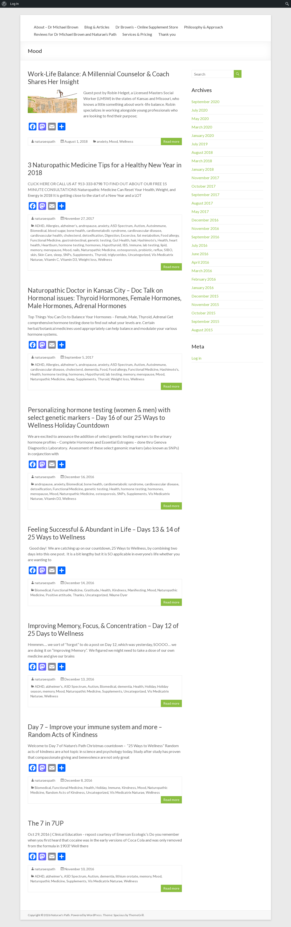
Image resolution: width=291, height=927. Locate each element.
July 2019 (199, 144)
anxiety (102, 141)
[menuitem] (4, 4)
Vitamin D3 (68, 259)
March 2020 (202, 127)
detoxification (92, 235)
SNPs (67, 255)
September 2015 (205, 321)
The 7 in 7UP (46, 823)
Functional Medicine (45, 240)
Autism (139, 226)
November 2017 (205, 177)
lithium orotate (127, 876)
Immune (135, 245)
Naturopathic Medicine (98, 250)
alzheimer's (69, 226)
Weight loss (87, 259)
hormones (93, 245)
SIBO (168, 250)
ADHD (39, 226)
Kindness (119, 590)
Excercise (128, 235)
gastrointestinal (74, 240)
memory (36, 250)
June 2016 (200, 253)
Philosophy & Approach (203, 27)
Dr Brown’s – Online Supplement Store (146, 27)
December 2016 (205, 220)
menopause (52, 250)
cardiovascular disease (144, 230)
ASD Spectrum (121, 226)
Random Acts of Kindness (65, 792)
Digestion (112, 235)
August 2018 (202, 152)
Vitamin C (51, 259)
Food (103, 369)
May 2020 (200, 118)
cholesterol (72, 235)
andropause (88, 226)
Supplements (83, 255)
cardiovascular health (46, 235)
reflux (158, 250)
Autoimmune (156, 226)
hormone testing (71, 245)
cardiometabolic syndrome (106, 230)
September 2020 (205, 101)
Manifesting (137, 590)
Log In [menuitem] (14, 4)
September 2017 (205, 194)
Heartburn (49, 245)
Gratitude (91, 590)
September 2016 (205, 236)
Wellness (126, 141)
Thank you (167, 34)
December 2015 (205, 296)
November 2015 (205, 304)
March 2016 (202, 270)
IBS (125, 245)
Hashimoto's (147, 240)
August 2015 (202, 329)
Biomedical (38, 230)
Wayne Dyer (118, 595)
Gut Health (121, 240)
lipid (164, 245)
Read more (171, 141)
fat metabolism (148, 235)
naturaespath (45, 141)
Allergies (52, 226)
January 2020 (203, 135)
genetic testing (99, 240)
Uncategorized (139, 255)
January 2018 (203, 169)
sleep (58, 255)
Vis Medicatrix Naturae (127, 792)
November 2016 (205, 228)
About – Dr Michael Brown (56, 27)
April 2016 (200, 262)
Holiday (150, 686)
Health (163, 240)
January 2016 (203, 287)
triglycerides (117, 255)
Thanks (78, 595)
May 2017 (200, 211)
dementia (91, 369)
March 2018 (202, 160)
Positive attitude (58, 595)
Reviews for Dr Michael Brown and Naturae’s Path (75, 34)
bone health (76, 230)
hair (133, 240)
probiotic (145, 250)
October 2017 (203, 186)
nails (76, 250)
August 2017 (202, 203)
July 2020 (199, 110)
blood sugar (56, 230)
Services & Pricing (137, 34)
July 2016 (199, 245)
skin (33, 255)
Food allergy (170, 235)
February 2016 (204, 279)
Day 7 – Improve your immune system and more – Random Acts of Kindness (95, 730)
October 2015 (203, 313)
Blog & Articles (96, 27)
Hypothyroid (111, 245)
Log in (196, 358)
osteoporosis (127, 250)
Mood (113, 141)
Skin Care (45, 255)
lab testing (151, 245)
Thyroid (100, 255)
